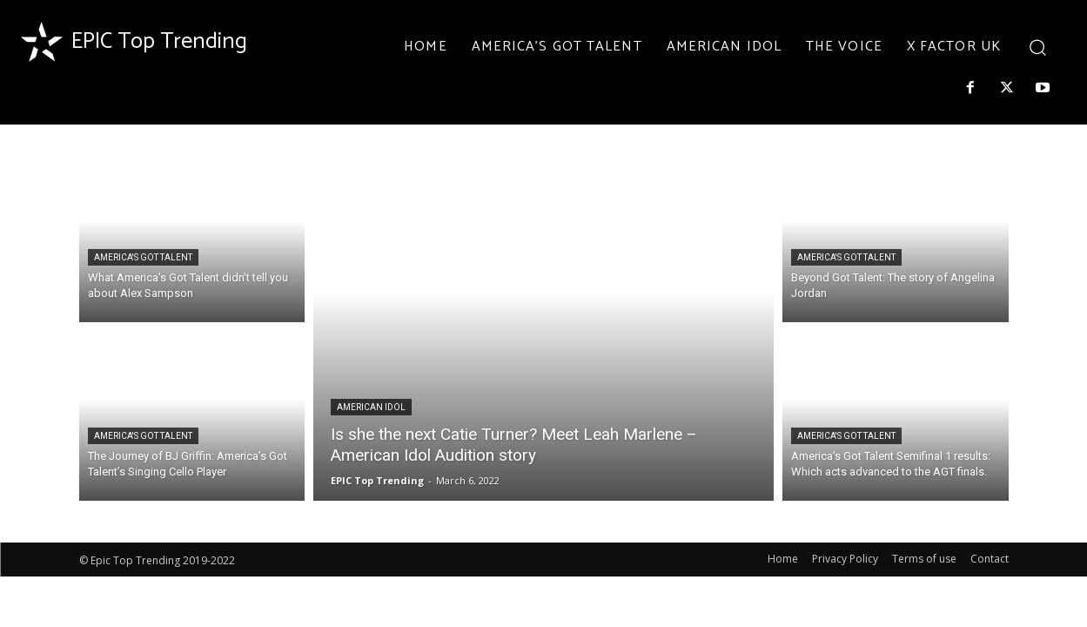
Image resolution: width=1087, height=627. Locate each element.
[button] (1037, 47)
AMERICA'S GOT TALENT (143, 257)
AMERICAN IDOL (371, 407)
